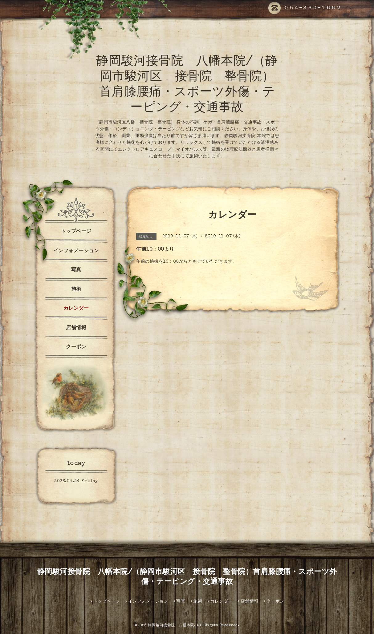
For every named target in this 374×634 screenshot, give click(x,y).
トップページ (76, 231)
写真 (76, 270)
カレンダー (76, 308)
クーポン (76, 347)
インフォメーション (76, 251)
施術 (76, 289)
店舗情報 (76, 328)
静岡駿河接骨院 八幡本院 (171, 626)
